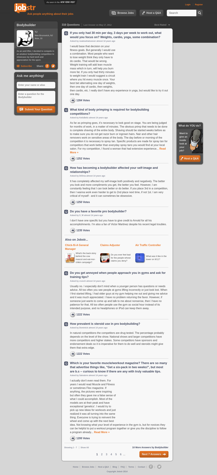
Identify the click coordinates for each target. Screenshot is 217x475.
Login (188, 4)
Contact (141, 467)
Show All (85, 447)
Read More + (101, 432)
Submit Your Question (36, 109)
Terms (131, 467)
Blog (115, 467)
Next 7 (154, 454)
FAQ (123, 467)
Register (199, 4)
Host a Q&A (151, 13)
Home (75, 467)
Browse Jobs (123, 13)
